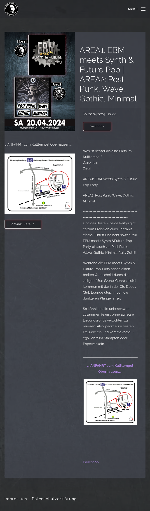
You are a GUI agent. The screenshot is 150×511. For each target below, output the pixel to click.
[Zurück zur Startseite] (11, 9)
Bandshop (91, 462)
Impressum (16, 499)
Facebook (97, 126)
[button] (136, 9)
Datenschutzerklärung (54, 499)
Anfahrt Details (23, 224)
